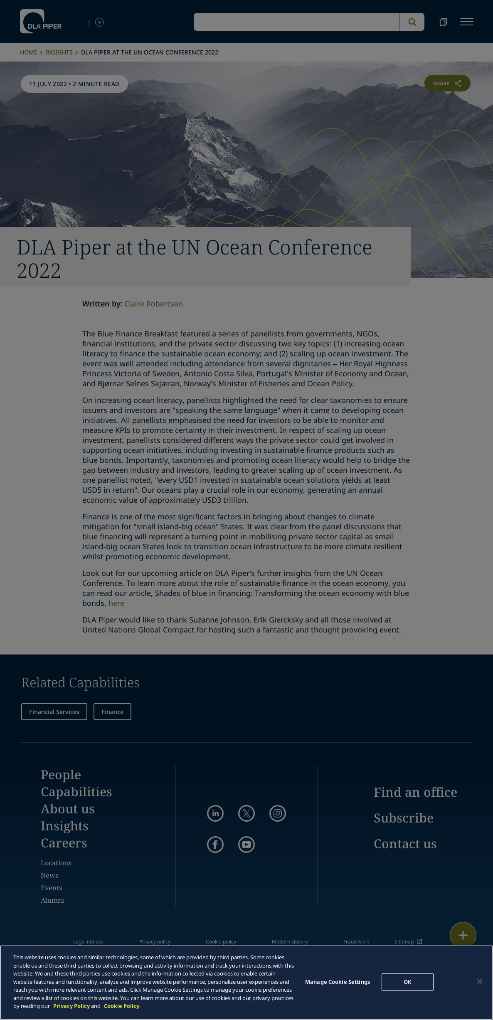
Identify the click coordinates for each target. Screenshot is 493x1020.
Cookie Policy (121, 1006)
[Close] (480, 982)
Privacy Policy (71, 1006)
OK (407, 981)
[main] (246, 982)
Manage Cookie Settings (337, 981)
